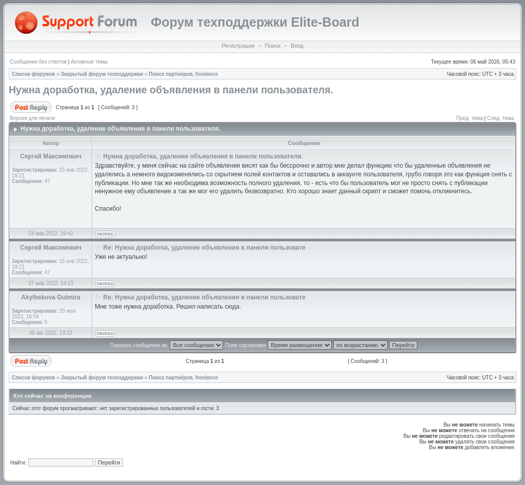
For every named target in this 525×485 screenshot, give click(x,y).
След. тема (500, 118)
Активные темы (89, 62)
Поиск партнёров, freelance (183, 74)
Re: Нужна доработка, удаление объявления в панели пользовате (204, 247)
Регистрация (237, 46)
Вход (297, 46)
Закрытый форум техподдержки (102, 74)
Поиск (272, 46)
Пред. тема (469, 118)
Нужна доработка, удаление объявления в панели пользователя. (171, 89)
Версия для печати (32, 118)
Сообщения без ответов (38, 62)
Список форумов (33, 74)
